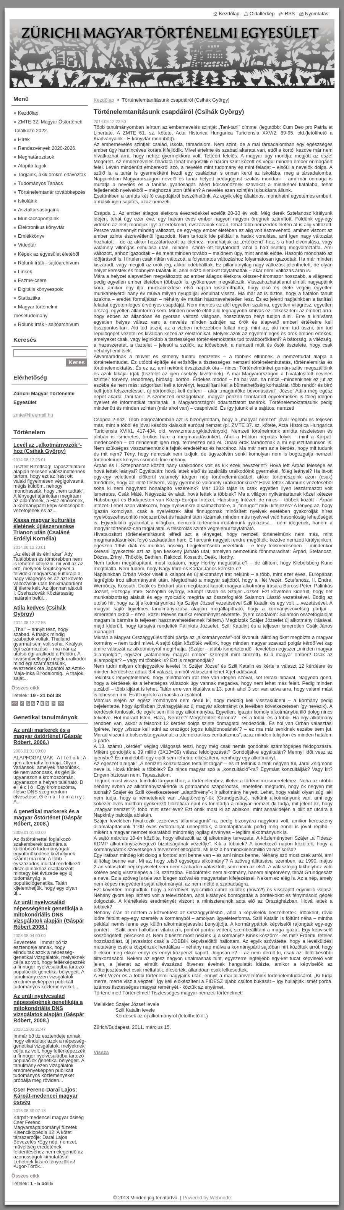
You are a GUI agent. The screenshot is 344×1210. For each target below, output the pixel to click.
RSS (290, 13)
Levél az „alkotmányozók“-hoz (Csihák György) (47, 448)
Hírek (24, 139)
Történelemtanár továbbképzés (51, 192)
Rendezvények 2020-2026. (47, 148)
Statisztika (29, 298)
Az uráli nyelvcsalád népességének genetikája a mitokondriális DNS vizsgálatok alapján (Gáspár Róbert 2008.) (48, 914)
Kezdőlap (104, 100)
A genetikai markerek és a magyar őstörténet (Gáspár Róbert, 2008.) (47, 817)
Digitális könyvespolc (40, 289)
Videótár (27, 245)
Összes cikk (25, 688)
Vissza (101, 1052)
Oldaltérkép (262, 13)
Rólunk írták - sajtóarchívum (48, 263)
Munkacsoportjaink (38, 218)
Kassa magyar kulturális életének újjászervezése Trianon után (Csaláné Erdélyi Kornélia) (44, 529)
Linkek (25, 271)
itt (203, 1016)
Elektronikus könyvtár (41, 227)
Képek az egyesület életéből (48, 254)
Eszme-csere (32, 280)
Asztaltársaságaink (38, 209)
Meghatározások (36, 157)
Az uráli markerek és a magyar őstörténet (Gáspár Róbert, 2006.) (47, 736)
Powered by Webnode (207, 1197)
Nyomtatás (316, 13)
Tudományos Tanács (40, 183)
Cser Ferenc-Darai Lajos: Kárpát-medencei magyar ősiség (45, 1096)
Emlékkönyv (31, 236)
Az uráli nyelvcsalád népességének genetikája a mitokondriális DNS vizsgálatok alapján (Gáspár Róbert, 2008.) (48, 1008)
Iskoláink (27, 201)
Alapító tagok (32, 166)
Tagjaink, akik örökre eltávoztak (52, 174)
